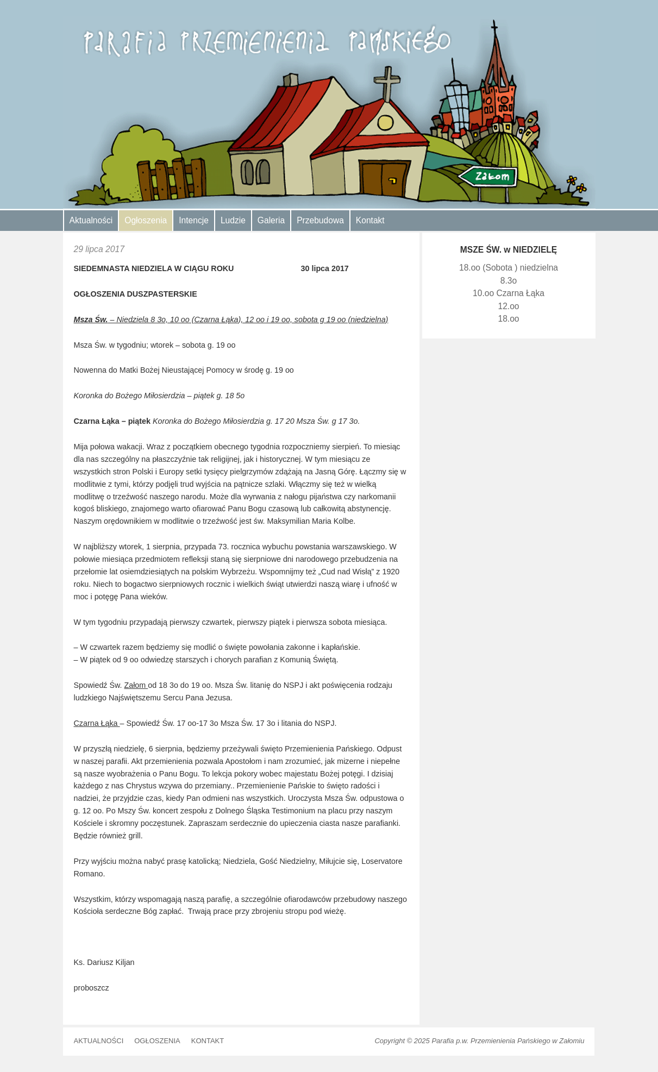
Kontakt (370, 220)
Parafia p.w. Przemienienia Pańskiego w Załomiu (507, 1041)
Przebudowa (320, 220)
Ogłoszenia (145, 220)
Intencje (194, 220)
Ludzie (233, 220)
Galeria (271, 220)
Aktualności (91, 220)
